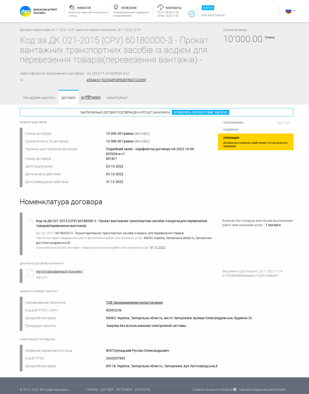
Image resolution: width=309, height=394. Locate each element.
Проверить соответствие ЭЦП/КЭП (201, 112)
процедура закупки (39, 98)
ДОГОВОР (107, 389)
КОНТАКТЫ (142, 389)
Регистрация (216, 15)
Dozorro (88, 97)
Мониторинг (117, 98)
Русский (288, 10)
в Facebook (225, 389)
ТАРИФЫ (92, 389)
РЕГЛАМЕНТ (124, 389)
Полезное (129, 7)
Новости (84, 7)
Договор (68, 97)
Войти (208, 8)
